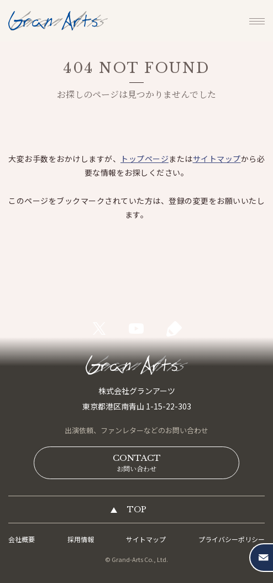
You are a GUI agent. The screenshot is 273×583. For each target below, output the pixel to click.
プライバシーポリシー (231, 539)
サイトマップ (217, 158)
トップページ (144, 158)
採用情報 (80, 539)
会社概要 (21, 539)
